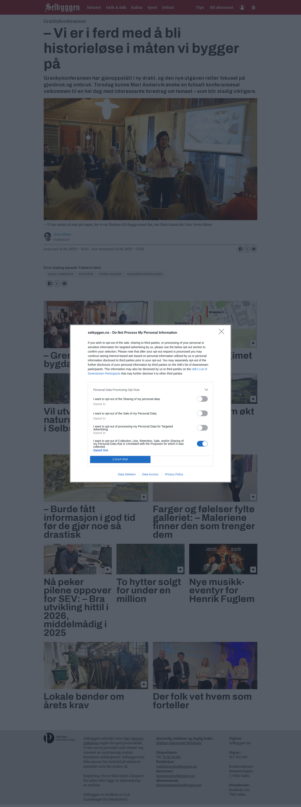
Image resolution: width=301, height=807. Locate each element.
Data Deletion (127, 474)
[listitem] (150, 389)
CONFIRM (120, 459)
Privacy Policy (174, 474)
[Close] (223, 333)
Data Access (150, 474)
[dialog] (150, 403)
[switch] (202, 399)
